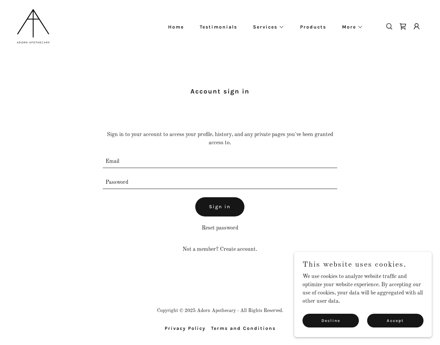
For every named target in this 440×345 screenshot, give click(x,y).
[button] (266, 27)
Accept (395, 320)
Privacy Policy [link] (185, 328)
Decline (330, 320)
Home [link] (176, 27)
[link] (33, 26)
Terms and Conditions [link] (243, 328)
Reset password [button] (220, 228)
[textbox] (220, 161)
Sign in (220, 207)
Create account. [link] (238, 249)
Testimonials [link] (218, 27)
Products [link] (313, 27)
